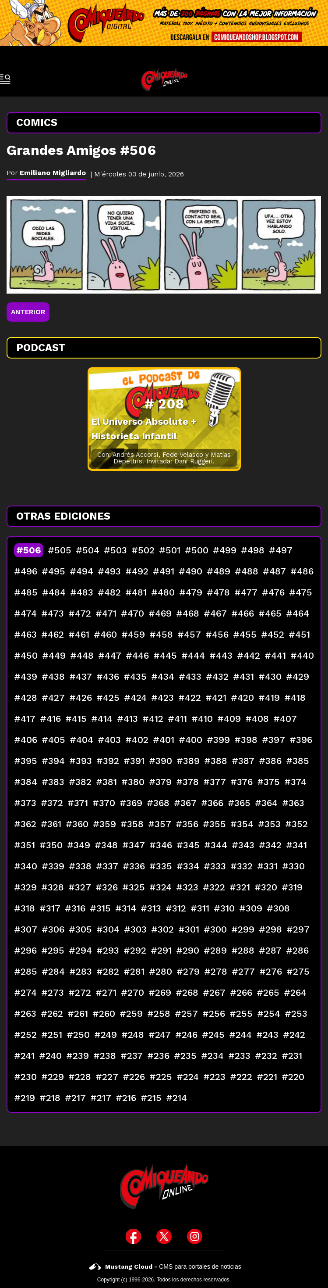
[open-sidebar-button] (5, 79)
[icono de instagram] (194, 1236)
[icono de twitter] (164, 1236)
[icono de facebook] (133, 1236)
